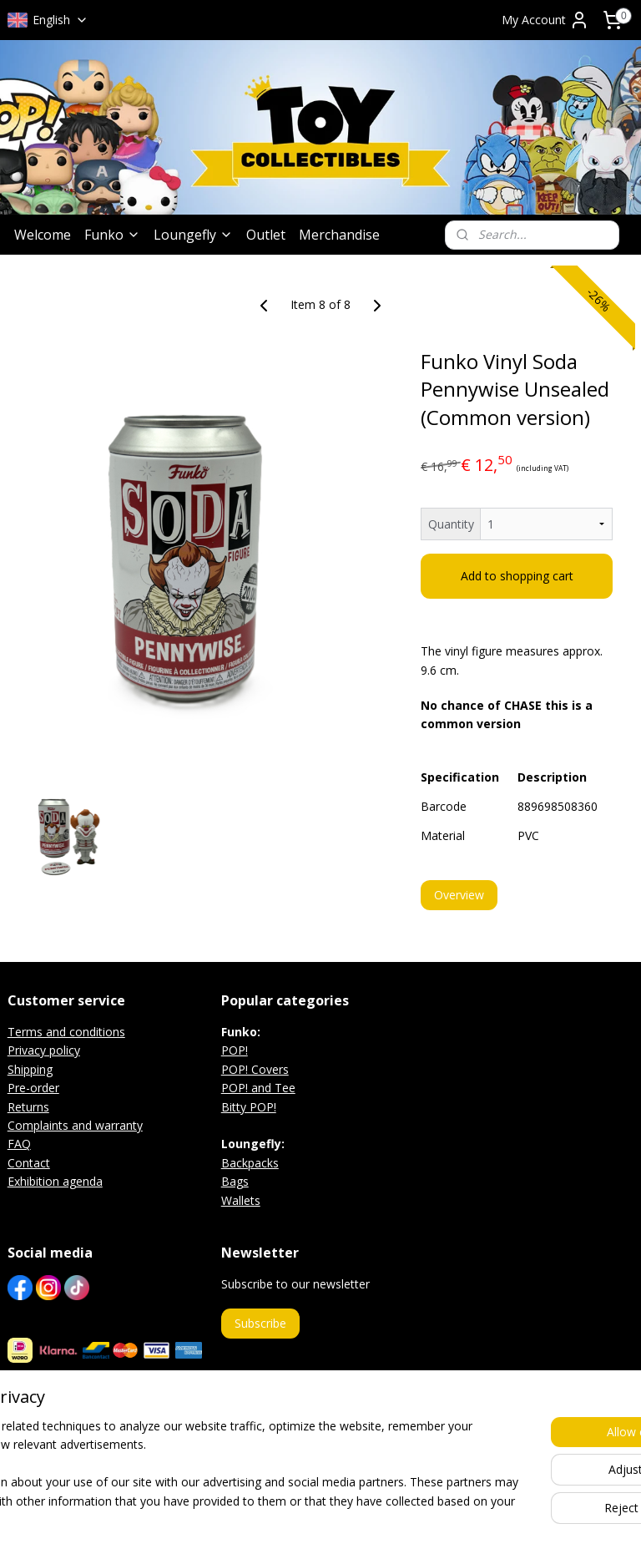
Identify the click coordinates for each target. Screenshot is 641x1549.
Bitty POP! (248, 1107)
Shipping (30, 1069)
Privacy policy (44, 1050)
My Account (545, 20)
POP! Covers (255, 1069)
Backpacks (250, 1163)
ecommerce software (376, 1518)
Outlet (265, 234)
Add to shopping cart (517, 577)
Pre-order (33, 1088)
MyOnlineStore (524, 1518)
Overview (459, 895)
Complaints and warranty (75, 1125)
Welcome (42, 234)
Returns (28, 1107)
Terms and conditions (66, 1032)
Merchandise (339, 234)
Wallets (240, 1200)
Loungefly (193, 234)
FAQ (19, 1144)
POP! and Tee (258, 1088)
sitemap (275, 1518)
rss (310, 1518)
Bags (235, 1181)
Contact (29, 1163)
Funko (112, 234)
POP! (234, 1050)
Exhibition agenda (55, 1181)
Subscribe (260, 1323)
